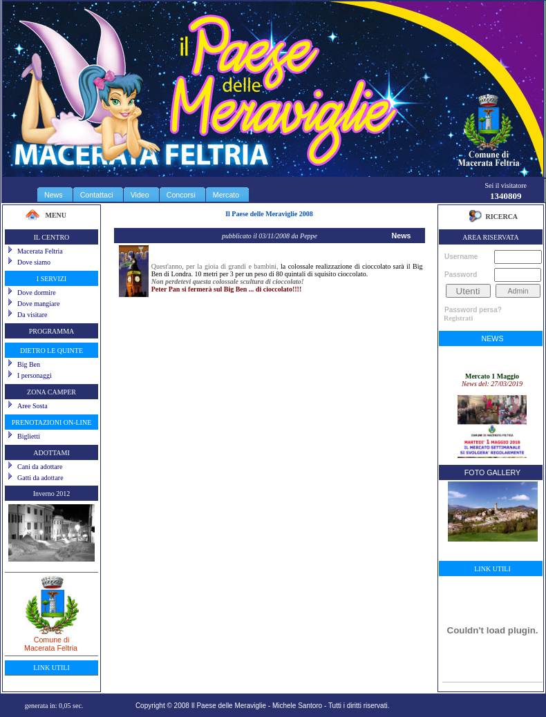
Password (460, 274)
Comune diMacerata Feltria (51, 639)
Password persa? (473, 310)
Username (461, 256)
